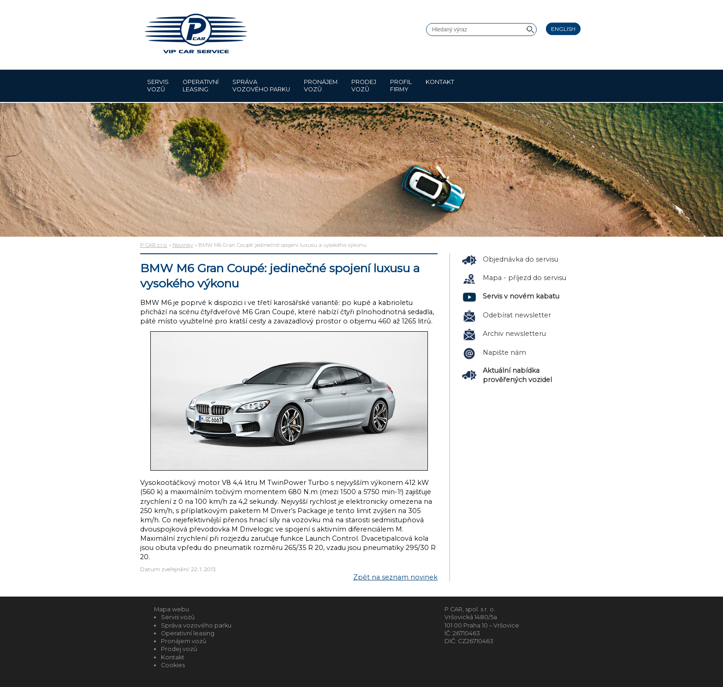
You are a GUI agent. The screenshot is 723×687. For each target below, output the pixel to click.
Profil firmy (401, 85)
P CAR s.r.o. (153, 245)
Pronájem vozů (321, 85)
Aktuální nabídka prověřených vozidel (517, 375)
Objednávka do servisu (520, 259)
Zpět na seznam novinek (395, 577)
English (563, 28)
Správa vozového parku (261, 85)
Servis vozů (158, 85)
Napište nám (504, 352)
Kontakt (440, 85)
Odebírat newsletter (517, 315)
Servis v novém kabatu (521, 296)
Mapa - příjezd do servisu (524, 278)
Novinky (182, 245)
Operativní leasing (201, 85)
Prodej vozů (363, 85)
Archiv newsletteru (514, 333)
